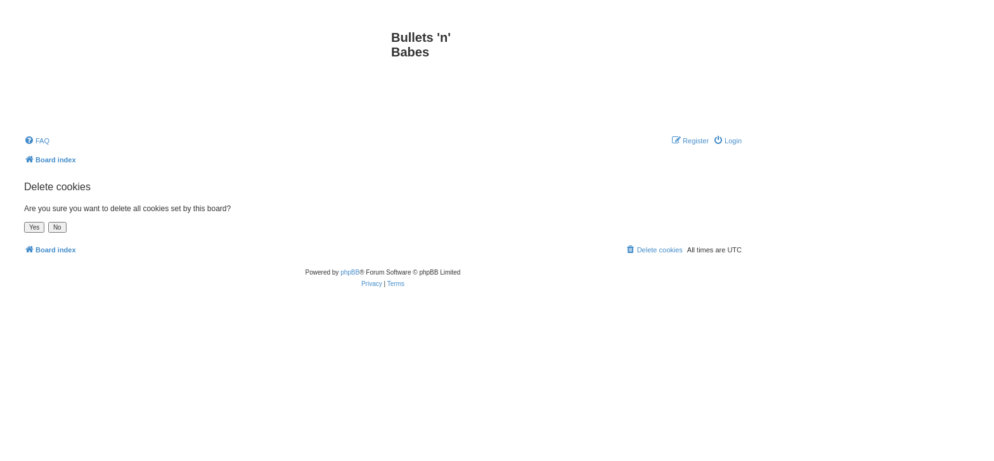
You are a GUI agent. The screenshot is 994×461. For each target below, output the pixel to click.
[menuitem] (36, 140)
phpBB (349, 272)
